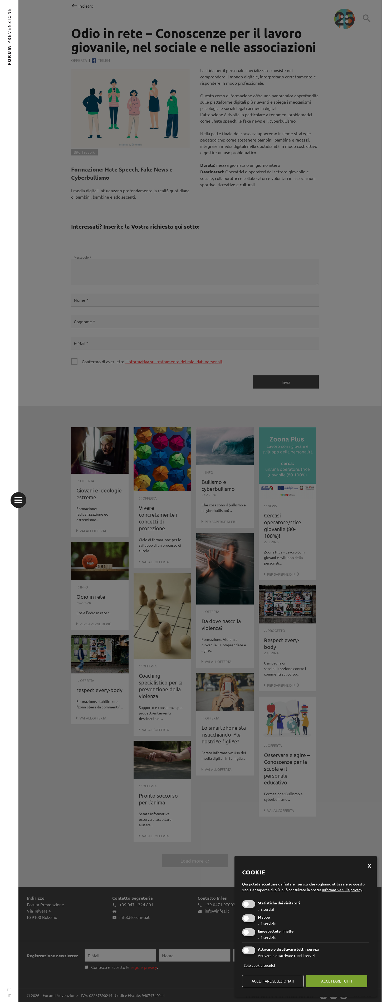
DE (9, 989)
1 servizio (267, 923)
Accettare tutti (336, 981)
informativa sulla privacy (342, 889)
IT (9, 995)
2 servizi (266, 909)
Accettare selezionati (273, 981)
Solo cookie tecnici (259, 965)
